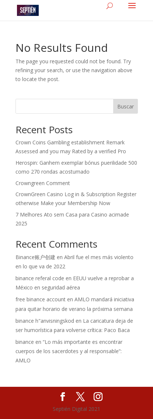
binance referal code (39, 278)
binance (24, 341)
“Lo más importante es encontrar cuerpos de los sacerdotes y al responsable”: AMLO (68, 351)
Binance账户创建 (35, 257)
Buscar (125, 106)
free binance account (40, 299)
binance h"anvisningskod (44, 320)
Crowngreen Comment (42, 183)
